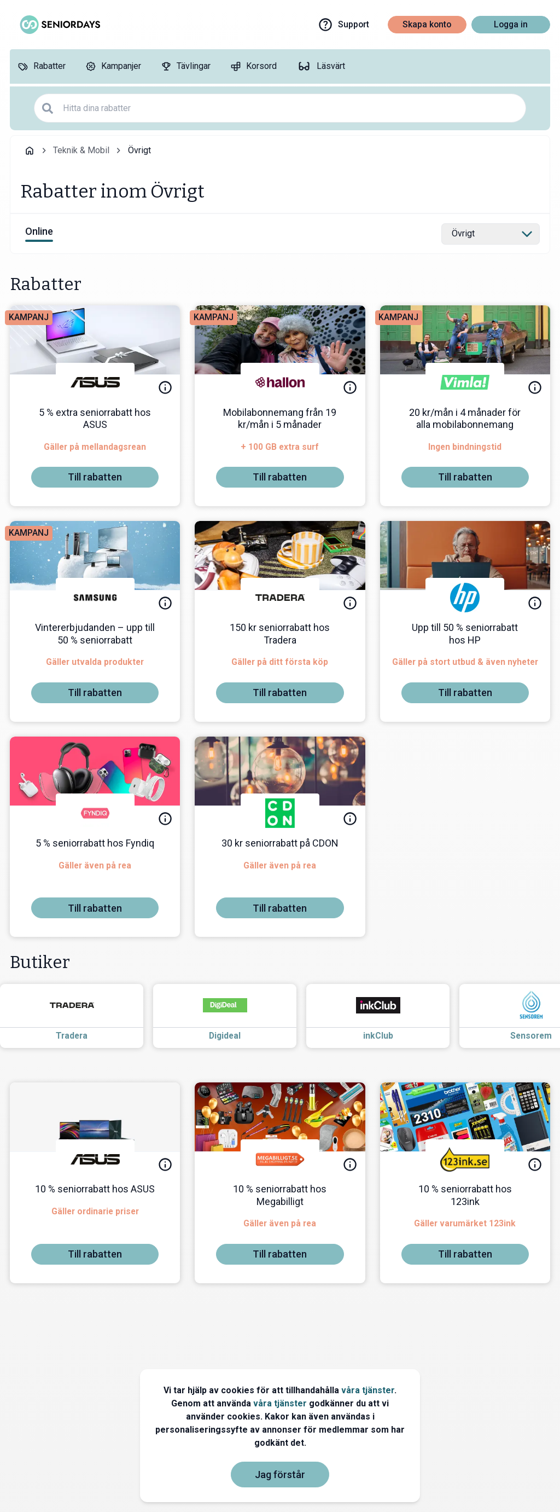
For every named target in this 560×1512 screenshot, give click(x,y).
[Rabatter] (42, 66)
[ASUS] (95, 382)
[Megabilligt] (280, 1159)
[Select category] (490, 234)
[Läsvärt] (320, 66)
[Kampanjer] (113, 66)
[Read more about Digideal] (234, 1016)
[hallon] (280, 382)
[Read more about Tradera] (81, 1016)
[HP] (464, 597)
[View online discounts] (39, 233)
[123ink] (464, 1159)
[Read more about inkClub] (387, 1016)
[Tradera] (280, 597)
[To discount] (95, 477)
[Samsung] (95, 597)
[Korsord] (253, 66)
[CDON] (280, 813)
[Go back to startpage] (29, 150)
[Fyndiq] (95, 813)
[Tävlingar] (186, 66)
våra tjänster (367, 1390)
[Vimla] (464, 382)
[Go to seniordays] (59, 24)
